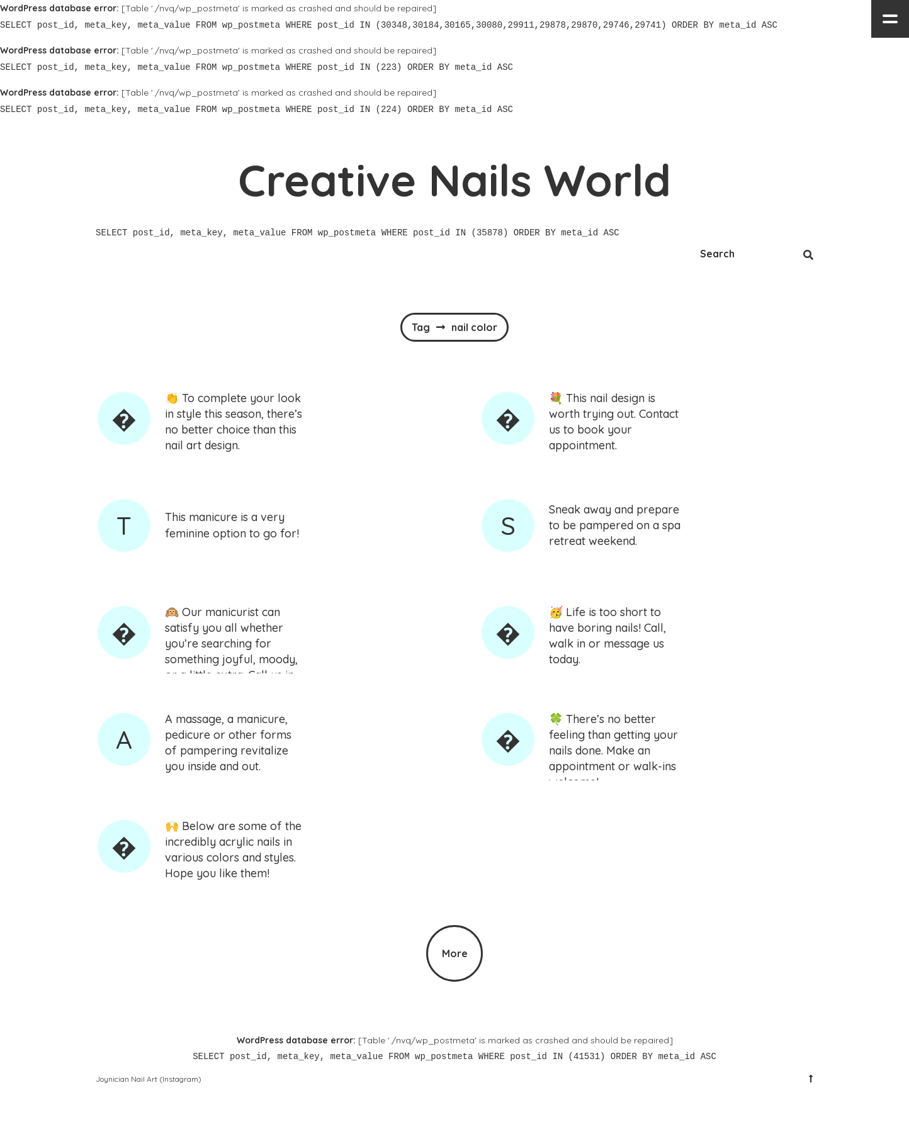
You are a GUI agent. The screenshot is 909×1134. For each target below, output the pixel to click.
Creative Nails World (454, 180)
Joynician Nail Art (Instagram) (148, 1079)
